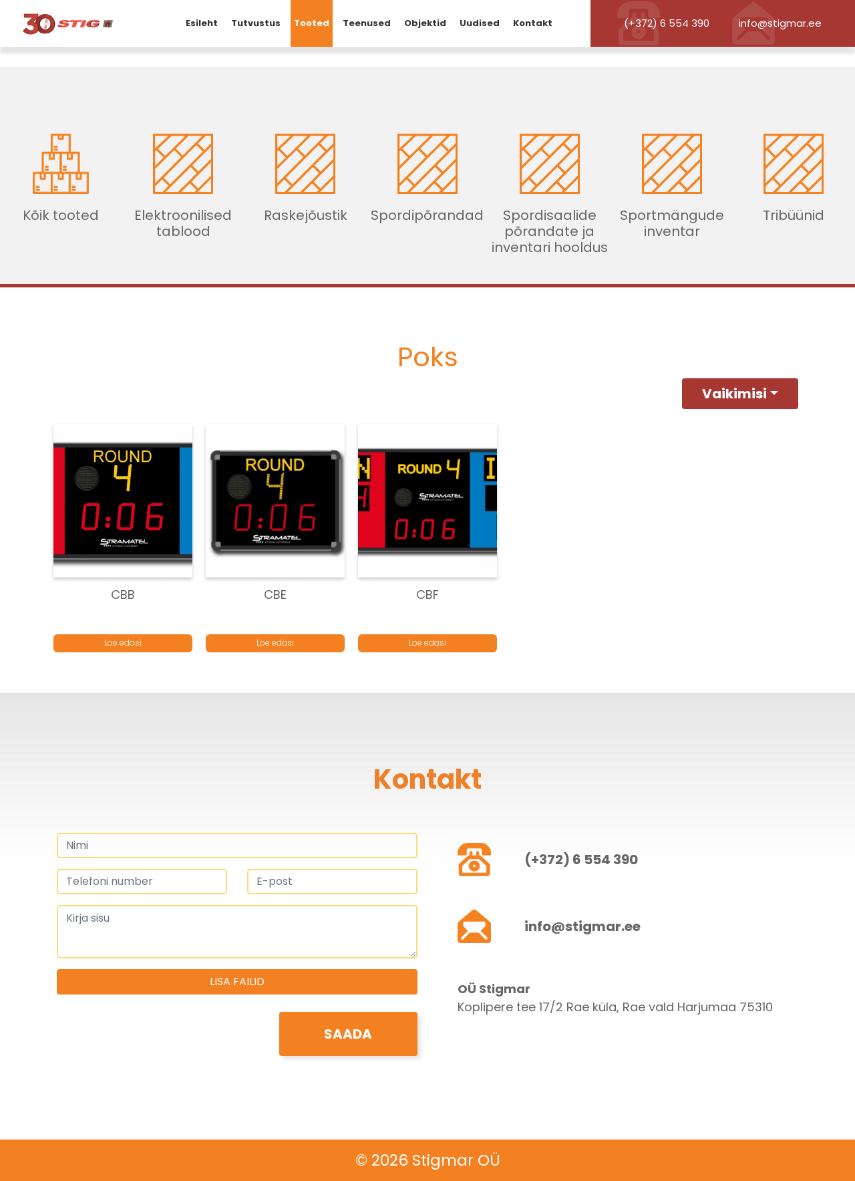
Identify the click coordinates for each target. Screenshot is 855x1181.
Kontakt (532, 23)
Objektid (425, 23)
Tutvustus (256, 23)
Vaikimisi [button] (734, 393)
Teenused (367, 23)
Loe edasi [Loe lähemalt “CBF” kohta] (427, 642)
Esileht (202, 23)
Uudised (480, 23)
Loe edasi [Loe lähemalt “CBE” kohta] (275, 642)
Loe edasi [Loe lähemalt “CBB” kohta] (123, 642)
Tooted (311, 23)
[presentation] (158, 1038)
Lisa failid (237, 981)
